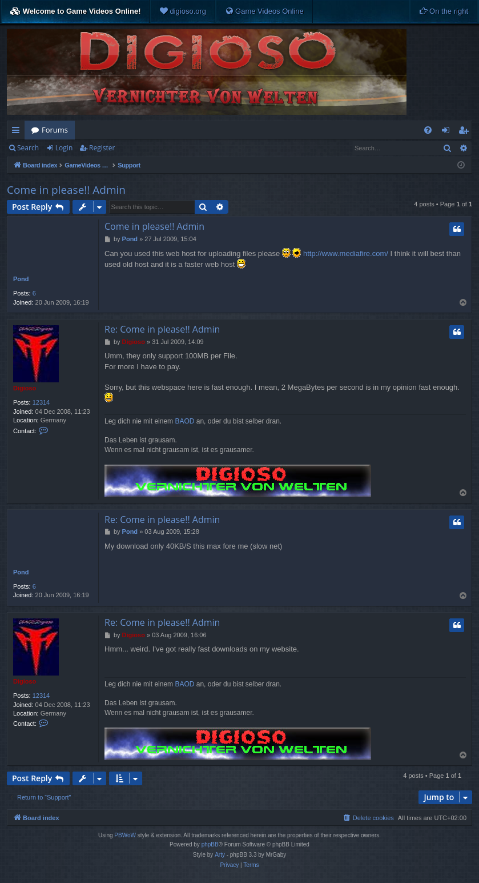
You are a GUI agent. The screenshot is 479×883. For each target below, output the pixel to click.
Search (28, 148)
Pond (21, 278)
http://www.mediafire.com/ (345, 253)
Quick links (18, 132)
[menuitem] (182, 11)
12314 (41, 402)
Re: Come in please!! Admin (162, 329)
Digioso (24, 388)
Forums (55, 130)
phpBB (210, 844)
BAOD (184, 421)
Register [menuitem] (466, 132)
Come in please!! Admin (66, 189)
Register (102, 148)
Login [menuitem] (447, 132)
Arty (220, 855)
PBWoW (125, 835)
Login (64, 148)
